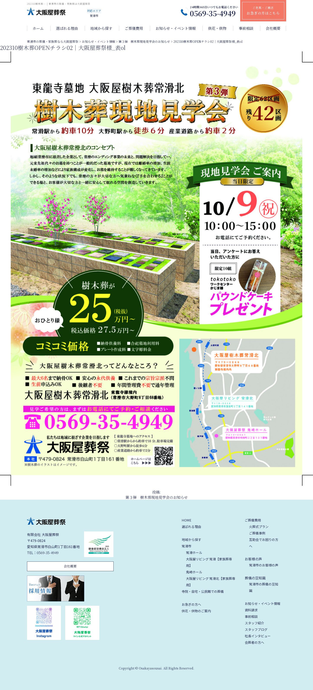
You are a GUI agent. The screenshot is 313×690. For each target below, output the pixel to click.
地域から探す (101, 28)
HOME (186, 520)
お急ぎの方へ (191, 604)
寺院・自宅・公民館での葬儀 (203, 591)
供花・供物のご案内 (196, 611)
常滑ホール (194, 552)
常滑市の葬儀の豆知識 (263, 587)
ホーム (38, 28)
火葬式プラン (259, 526)
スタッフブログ (256, 629)
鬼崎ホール (194, 572)
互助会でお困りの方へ (263, 542)
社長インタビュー (258, 636)
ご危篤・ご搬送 (263, 11)
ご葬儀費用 (134, 28)
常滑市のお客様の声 (263, 565)
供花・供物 (217, 28)
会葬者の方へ (254, 642)
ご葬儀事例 (257, 533)
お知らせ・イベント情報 (176, 28)
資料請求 (251, 610)
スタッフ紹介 (254, 623)
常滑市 (186, 546)
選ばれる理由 (67, 28)
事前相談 (246, 28)
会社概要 (273, 28)
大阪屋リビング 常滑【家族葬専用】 (209, 562)
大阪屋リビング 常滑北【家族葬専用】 (210, 581)
